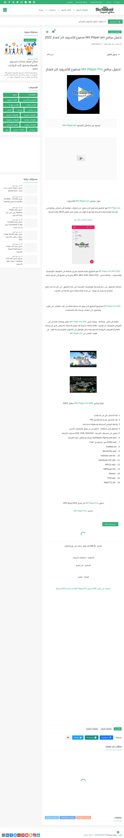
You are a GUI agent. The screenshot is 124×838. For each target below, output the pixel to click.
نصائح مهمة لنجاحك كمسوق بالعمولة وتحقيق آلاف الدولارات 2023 (23, 65)
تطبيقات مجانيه (30, 120)
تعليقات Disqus (52, 818)
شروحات (52, 10)
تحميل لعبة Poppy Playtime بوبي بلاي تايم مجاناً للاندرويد (14, 212)
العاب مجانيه (31, 105)
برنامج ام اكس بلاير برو (83, 220)
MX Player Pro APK (112, 306)
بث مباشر (32, 110)
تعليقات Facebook (67, 818)
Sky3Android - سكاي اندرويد (93, 835)
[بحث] (5, 10)
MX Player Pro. (75, 333)
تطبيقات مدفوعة (92, 729)
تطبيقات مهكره (30, 125)
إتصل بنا (116, 2)
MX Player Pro (92, 69)
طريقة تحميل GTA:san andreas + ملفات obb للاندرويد (14, 261)
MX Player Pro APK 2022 (109, 271)
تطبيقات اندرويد (82, 10)
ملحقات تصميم (19, 130)
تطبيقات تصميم (12, 115)
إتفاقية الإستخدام (81, 2)
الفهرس (69, 2)
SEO (15, 95)
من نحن (108, 2)
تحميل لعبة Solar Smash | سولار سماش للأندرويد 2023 (13, 237)
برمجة (41, 10)
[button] (106, 737)
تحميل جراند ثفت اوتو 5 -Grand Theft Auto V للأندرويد (13, 249)
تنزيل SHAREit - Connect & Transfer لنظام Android (13, 200)
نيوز (6, 130)
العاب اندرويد (66, 10)
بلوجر (9, 110)
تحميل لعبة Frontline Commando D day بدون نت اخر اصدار (13, 224)
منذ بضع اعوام (31, 59)
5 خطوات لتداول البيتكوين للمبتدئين (91, 21)
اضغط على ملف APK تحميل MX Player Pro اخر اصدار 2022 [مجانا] (83, 589)
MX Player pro (70, 125)
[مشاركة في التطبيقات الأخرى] (68, 737)
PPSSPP (32, 95)
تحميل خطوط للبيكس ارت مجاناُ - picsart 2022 (13, 189)
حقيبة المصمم (12, 125)
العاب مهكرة (13, 105)
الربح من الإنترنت (29, 100)
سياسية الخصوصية (96, 2)
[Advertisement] (20, 155)
